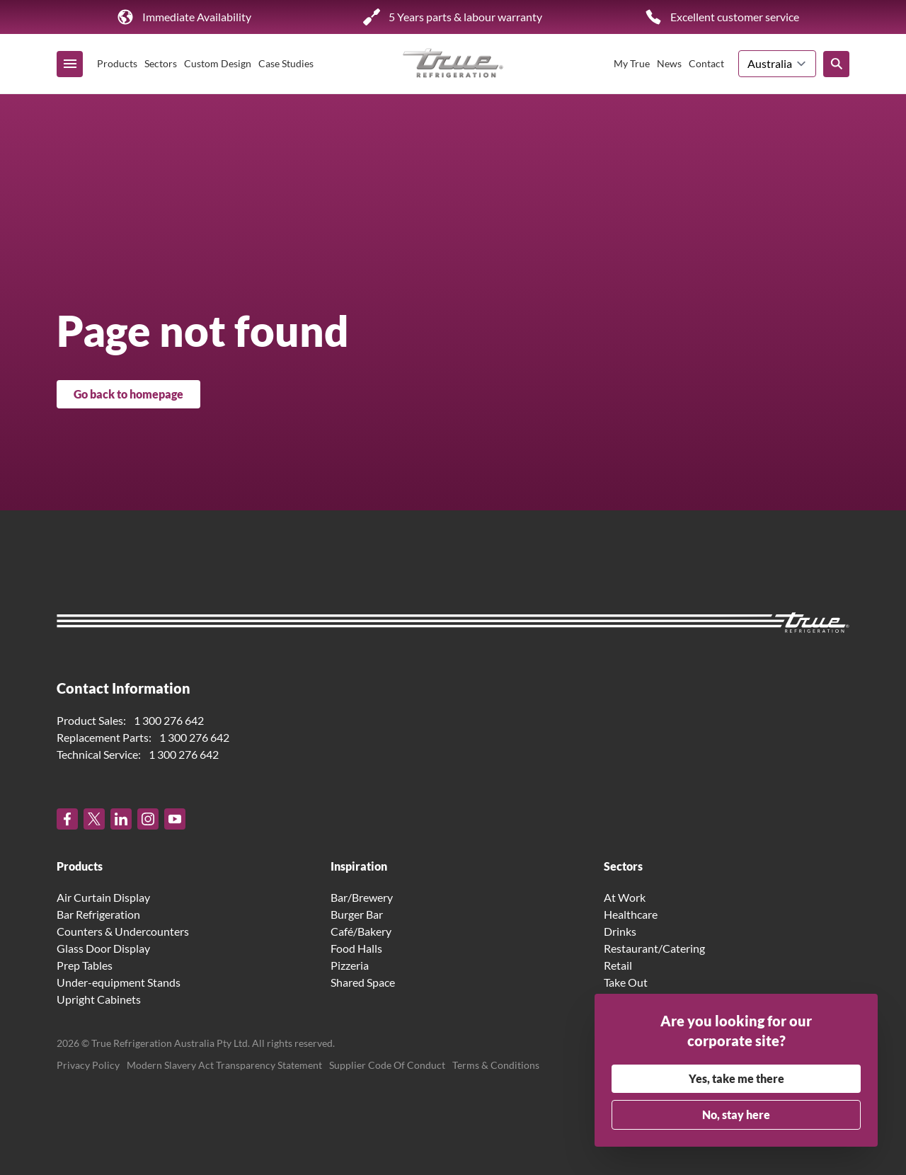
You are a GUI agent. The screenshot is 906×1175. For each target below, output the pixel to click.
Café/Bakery (361, 931)
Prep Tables (85, 965)
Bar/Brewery (362, 897)
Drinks (620, 931)
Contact (706, 63)
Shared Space (363, 982)
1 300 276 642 (169, 720)
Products (117, 63)
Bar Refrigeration (98, 914)
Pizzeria (350, 965)
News (669, 63)
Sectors (160, 63)
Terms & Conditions (495, 1065)
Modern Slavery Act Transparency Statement (224, 1065)
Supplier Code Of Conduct (387, 1065)
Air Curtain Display (103, 897)
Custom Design (217, 63)
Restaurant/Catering (654, 948)
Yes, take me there (736, 1078)
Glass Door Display (103, 948)
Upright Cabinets (99, 999)
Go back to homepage (128, 394)
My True (632, 63)
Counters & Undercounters (123, 931)
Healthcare (631, 914)
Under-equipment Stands (118, 982)
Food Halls (356, 948)
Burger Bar (357, 914)
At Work (625, 897)
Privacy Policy (88, 1065)
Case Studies (286, 63)
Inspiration (359, 866)
